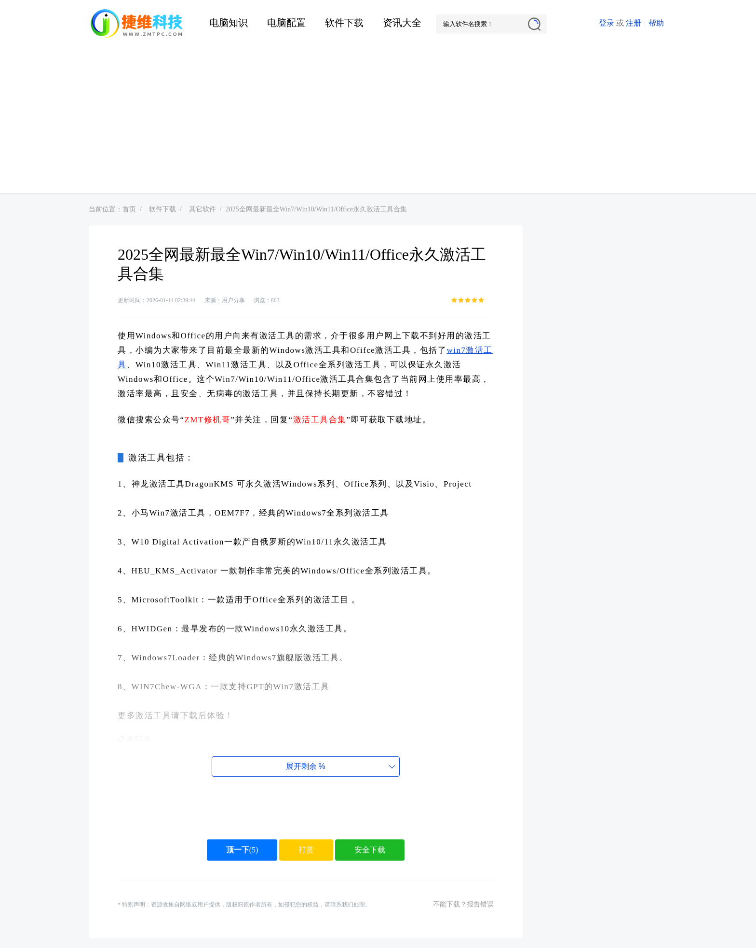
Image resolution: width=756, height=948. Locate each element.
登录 (606, 23)
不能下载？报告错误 (463, 904)
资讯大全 (402, 22)
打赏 (306, 850)
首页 (129, 209)
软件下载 (344, 22)
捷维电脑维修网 (137, 24)
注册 (633, 23)
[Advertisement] (378, 120)
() (242, 850)
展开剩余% (305, 766)
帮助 (656, 23)
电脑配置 (286, 22)
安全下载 (369, 850)
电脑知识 (228, 22)
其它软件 (202, 209)
